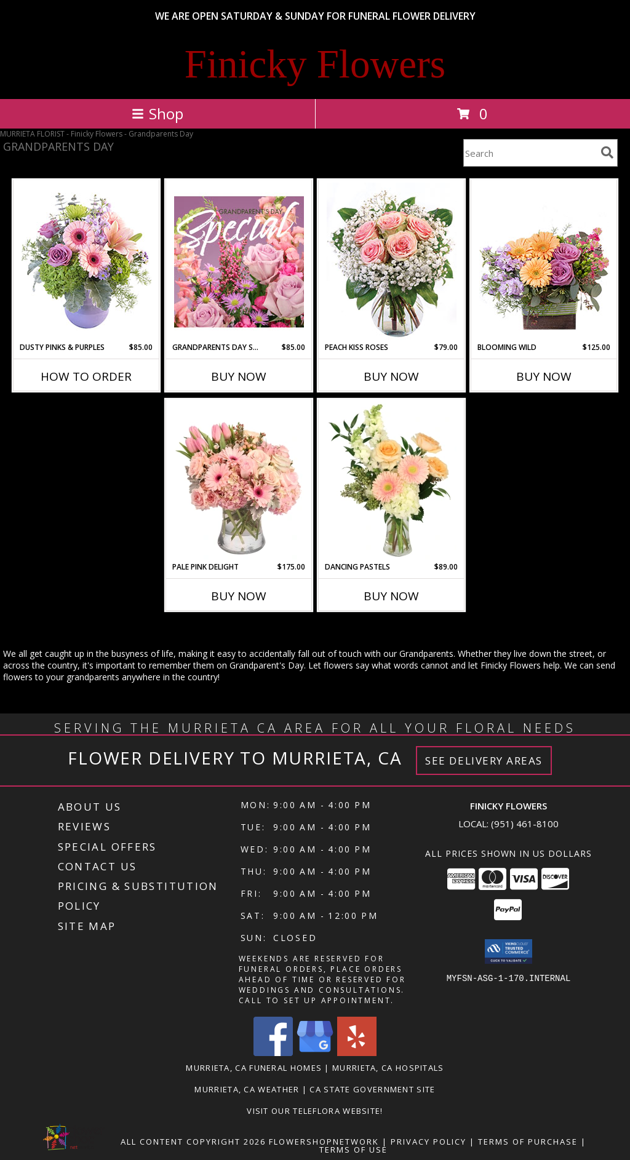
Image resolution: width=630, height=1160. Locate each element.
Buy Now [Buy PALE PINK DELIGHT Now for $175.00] (238, 596)
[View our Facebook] (273, 1053)
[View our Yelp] (357, 1053)
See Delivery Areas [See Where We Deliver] (484, 760)
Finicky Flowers (315, 64)
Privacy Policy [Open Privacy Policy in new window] (428, 1141)
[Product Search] (530, 153)
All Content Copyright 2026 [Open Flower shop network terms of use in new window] (193, 1141)
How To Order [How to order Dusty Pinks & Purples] (86, 376)
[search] (607, 152)
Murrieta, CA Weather (246, 1089)
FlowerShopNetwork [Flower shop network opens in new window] (324, 1141)
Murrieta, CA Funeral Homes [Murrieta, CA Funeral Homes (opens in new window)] (254, 1067)
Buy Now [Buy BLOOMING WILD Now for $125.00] (544, 376)
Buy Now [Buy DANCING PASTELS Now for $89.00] (391, 596)
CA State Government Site (372, 1089)
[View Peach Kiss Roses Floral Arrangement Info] (392, 261)
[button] (508, 951)
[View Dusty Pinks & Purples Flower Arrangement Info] (86, 261)
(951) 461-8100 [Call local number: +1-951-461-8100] (525, 823)
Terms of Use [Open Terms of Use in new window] (353, 1149)
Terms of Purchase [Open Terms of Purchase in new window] (528, 1141)
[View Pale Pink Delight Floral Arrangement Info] (239, 481)
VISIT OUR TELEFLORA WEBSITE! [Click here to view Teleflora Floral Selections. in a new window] (315, 1110)
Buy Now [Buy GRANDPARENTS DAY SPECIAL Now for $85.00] (238, 376)
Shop (157, 113)
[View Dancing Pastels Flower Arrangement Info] (392, 481)
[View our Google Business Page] (315, 1053)
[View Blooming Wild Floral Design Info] (544, 261)
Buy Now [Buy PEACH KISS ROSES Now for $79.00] (391, 376)
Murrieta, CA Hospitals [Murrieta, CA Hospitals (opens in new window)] (388, 1067)
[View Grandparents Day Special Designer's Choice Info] (239, 261)
